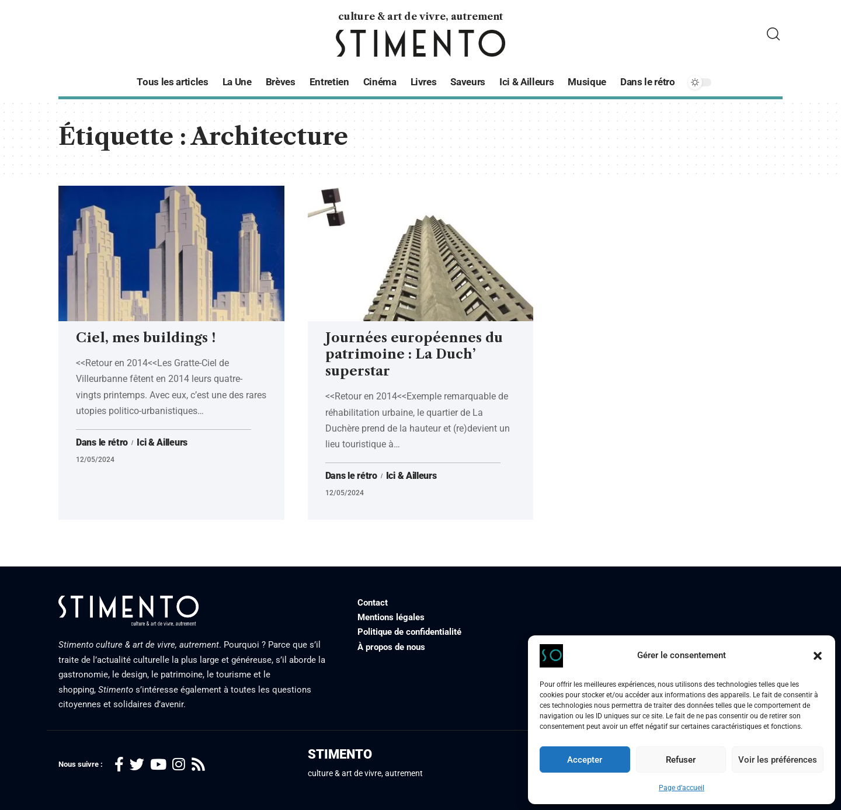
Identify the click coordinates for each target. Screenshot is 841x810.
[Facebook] (119, 764)
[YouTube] (158, 764)
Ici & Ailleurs (162, 442)
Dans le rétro (102, 442)
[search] (773, 34)
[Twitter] (137, 764)
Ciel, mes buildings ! (146, 338)
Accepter (584, 760)
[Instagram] (178, 764)
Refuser (681, 760)
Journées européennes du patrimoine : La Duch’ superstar (414, 354)
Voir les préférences (777, 760)
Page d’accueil (681, 788)
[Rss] (198, 764)
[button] (817, 656)
